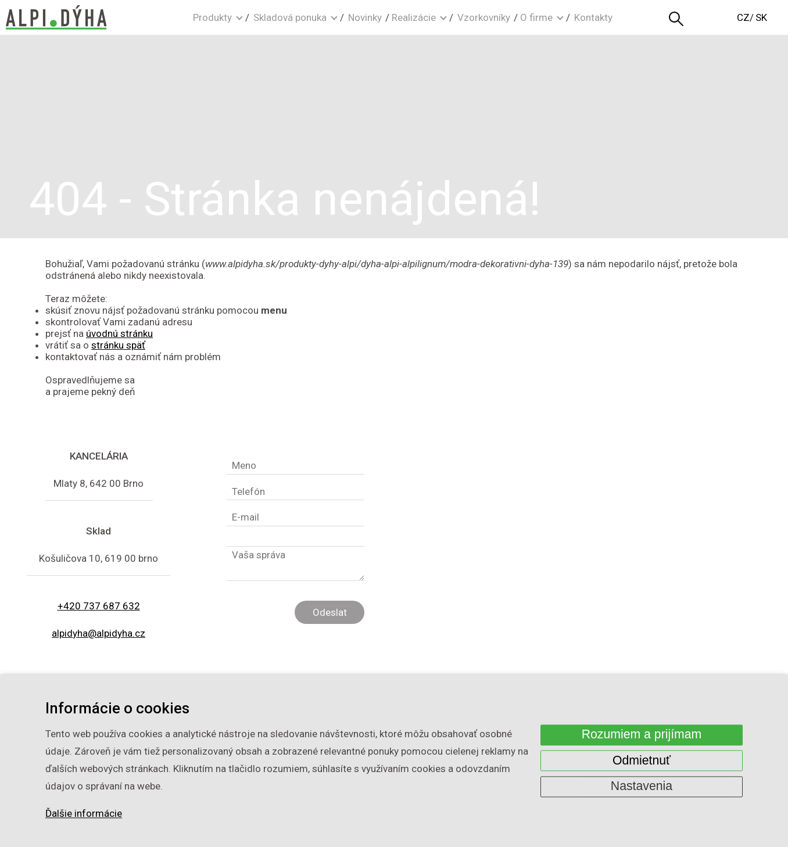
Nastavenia (641, 787)
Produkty (212, 17)
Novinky (365, 17)
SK (761, 17)
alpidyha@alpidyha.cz (98, 633)
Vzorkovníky (483, 17)
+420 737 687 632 (99, 606)
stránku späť (118, 345)
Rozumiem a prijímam (642, 735)
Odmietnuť (642, 760)
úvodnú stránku (119, 333)
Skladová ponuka (290, 17)
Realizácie (414, 17)
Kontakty (593, 17)
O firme (536, 17)
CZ (743, 17)
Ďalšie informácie (83, 814)
